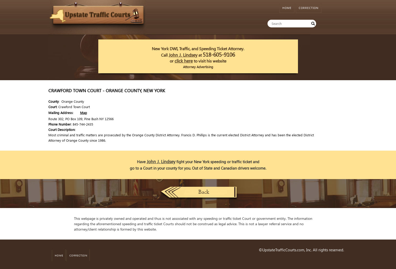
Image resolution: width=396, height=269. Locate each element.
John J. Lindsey (183, 55)
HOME (287, 7)
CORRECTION (308, 7)
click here (184, 61)
